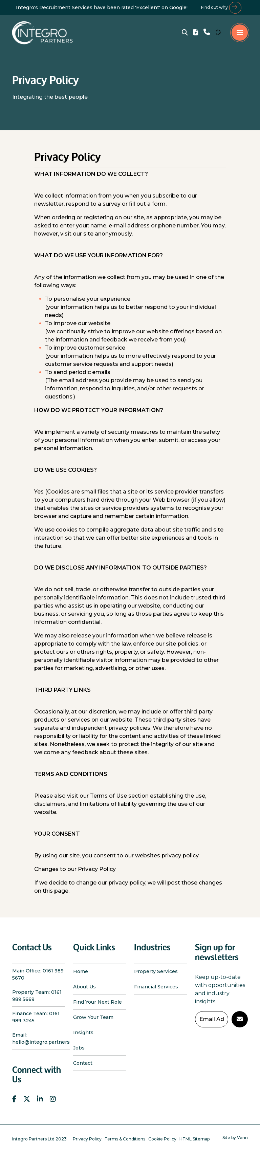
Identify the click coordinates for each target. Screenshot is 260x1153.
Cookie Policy (162, 1138)
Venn (242, 1137)
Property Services (156, 971)
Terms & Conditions (125, 1138)
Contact (82, 1063)
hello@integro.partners (41, 1042)
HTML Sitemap (194, 1138)
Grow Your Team (93, 1017)
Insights (83, 1032)
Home (80, 971)
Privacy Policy (87, 1138)
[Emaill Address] (211, 1019)
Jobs (79, 1048)
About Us (84, 987)
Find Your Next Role (97, 1002)
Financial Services (156, 987)
